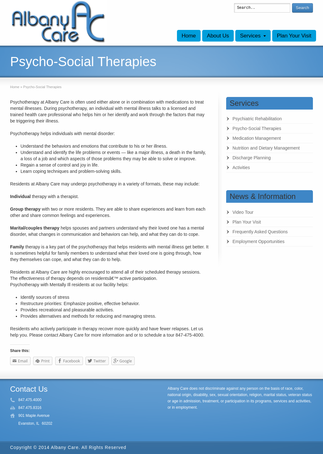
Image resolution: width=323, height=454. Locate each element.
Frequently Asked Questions (260, 231)
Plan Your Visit (294, 36)
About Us (218, 36)
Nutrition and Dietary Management (266, 147)
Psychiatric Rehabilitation (257, 118)
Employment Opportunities (258, 241)
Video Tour (242, 212)
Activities (241, 167)
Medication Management (256, 138)
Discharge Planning (251, 157)
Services (250, 36)
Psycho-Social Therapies (256, 128)
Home (189, 36)
